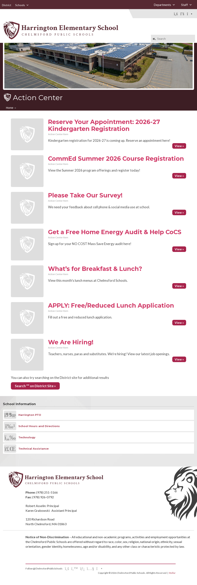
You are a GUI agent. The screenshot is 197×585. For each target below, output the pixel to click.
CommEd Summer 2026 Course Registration (116, 158)
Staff (186, 5)
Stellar (172, 572)
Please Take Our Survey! (85, 195)
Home (9, 107)
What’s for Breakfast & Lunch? (95, 268)
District (6, 5)
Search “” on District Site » (35, 386)
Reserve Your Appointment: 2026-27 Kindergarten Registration (104, 125)
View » (179, 146)
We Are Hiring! (70, 342)
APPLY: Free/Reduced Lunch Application (111, 305)
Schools (22, 5)
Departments (164, 5)
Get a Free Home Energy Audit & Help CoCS (114, 232)
